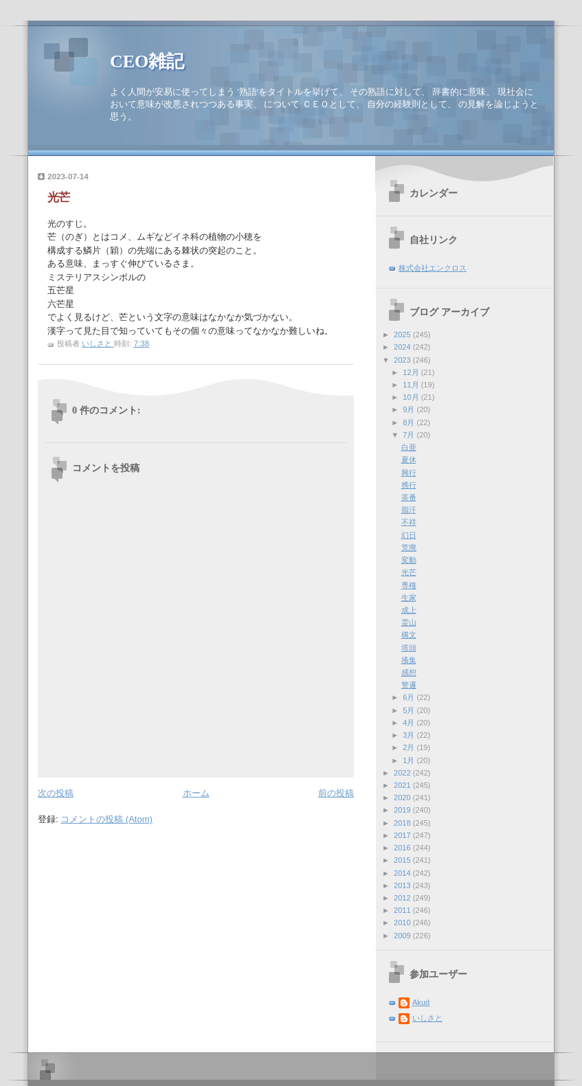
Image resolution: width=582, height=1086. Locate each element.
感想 (408, 672)
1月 (409, 760)
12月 (412, 372)
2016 (403, 848)
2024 (403, 347)
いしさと (427, 1018)
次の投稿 (56, 793)
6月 (409, 697)
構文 (408, 635)
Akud (420, 1002)
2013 (403, 885)
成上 (408, 610)
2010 (403, 922)
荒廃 (408, 547)
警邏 (408, 685)
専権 (408, 585)
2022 (403, 773)
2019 (403, 810)
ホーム (196, 793)
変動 (408, 560)
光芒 (408, 572)
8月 (409, 422)
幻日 (408, 535)
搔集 (408, 660)
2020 (403, 797)
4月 (409, 723)
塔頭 (408, 648)
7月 (409, 435)
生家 (408, 597)
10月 (412, 397)
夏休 (408, 459)
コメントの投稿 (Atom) (106, 819)
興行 (408, 472)
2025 (403, 334)
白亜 (408, 447)
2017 (403, 835)
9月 (409, 409)
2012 (403, 898)
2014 (403, 873)
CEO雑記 (147, 61)
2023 (403, 360)
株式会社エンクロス (433, 268)
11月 (412, 385)
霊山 (408, 622)
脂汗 (408, 510)
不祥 (408, 522)
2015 (403, 860)
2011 (403, 910)
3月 (409, 735)
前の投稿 (336, 793)
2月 (409, 747)
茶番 (408, 497)
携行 (408, 485)
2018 (403, 823)
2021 (403, 785)
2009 (403, 935)
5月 (409, 710)
